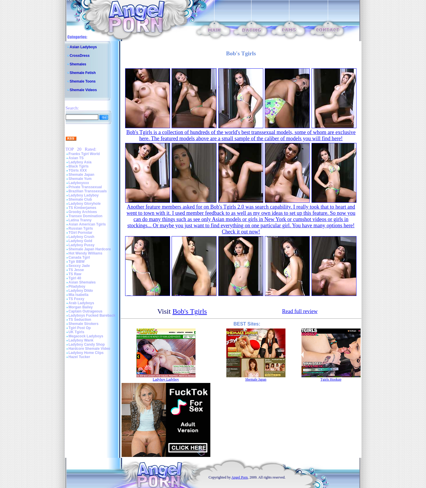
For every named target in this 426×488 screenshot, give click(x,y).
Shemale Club (80, 199)
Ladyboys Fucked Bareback (92, 315)
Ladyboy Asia (80, 162)
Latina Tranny (80, 220)
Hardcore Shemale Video (89, 349)
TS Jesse (76, 270)
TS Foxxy (76, 299)
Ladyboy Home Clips (86, 353)
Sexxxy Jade (79, 266)
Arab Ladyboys (81, 303)
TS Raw (75, 274)
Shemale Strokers (84, 324)
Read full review (299, 311)
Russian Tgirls (81, 228)
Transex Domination (86, 216)
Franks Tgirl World (84, 154)
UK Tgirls (76, 332)
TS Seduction (80, 320)
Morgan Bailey (81, 307)
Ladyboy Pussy (82, 245)
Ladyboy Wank (81, 340)
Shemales (78, 64)
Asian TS (76, 158)
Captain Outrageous (86, 311)
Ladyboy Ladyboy (84, 195)
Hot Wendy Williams (85, 253)
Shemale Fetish (83, 73)
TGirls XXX (78, 170)
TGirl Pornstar (81, 233)
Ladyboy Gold (80, 241)
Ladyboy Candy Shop (87, 344)
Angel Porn (239, 477)
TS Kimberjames (82, 208)
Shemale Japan (81, 175)
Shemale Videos (83, 90)
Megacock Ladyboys (86, 336)
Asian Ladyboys (83, 47)
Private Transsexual (85, 187)
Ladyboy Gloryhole (85, 204)
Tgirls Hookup (330, 379)
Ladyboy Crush (81, 237)
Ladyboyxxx (79, 183)
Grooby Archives (83, 212)
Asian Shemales (82, 282)
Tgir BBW (77, 262)
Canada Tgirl (79, 257)
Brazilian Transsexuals (88, 191)
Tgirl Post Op (80, 328)
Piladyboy (77, 286)
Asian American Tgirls (87, 224)
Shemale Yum (80, 179)
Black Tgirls (79, 166)
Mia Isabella (78, 295)
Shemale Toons (83, 81)
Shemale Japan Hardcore (90, 249)
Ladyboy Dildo (81, 291)
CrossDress (80, 56)
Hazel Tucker (79, 357)
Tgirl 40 (75, 278)
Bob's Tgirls (189, 311)
